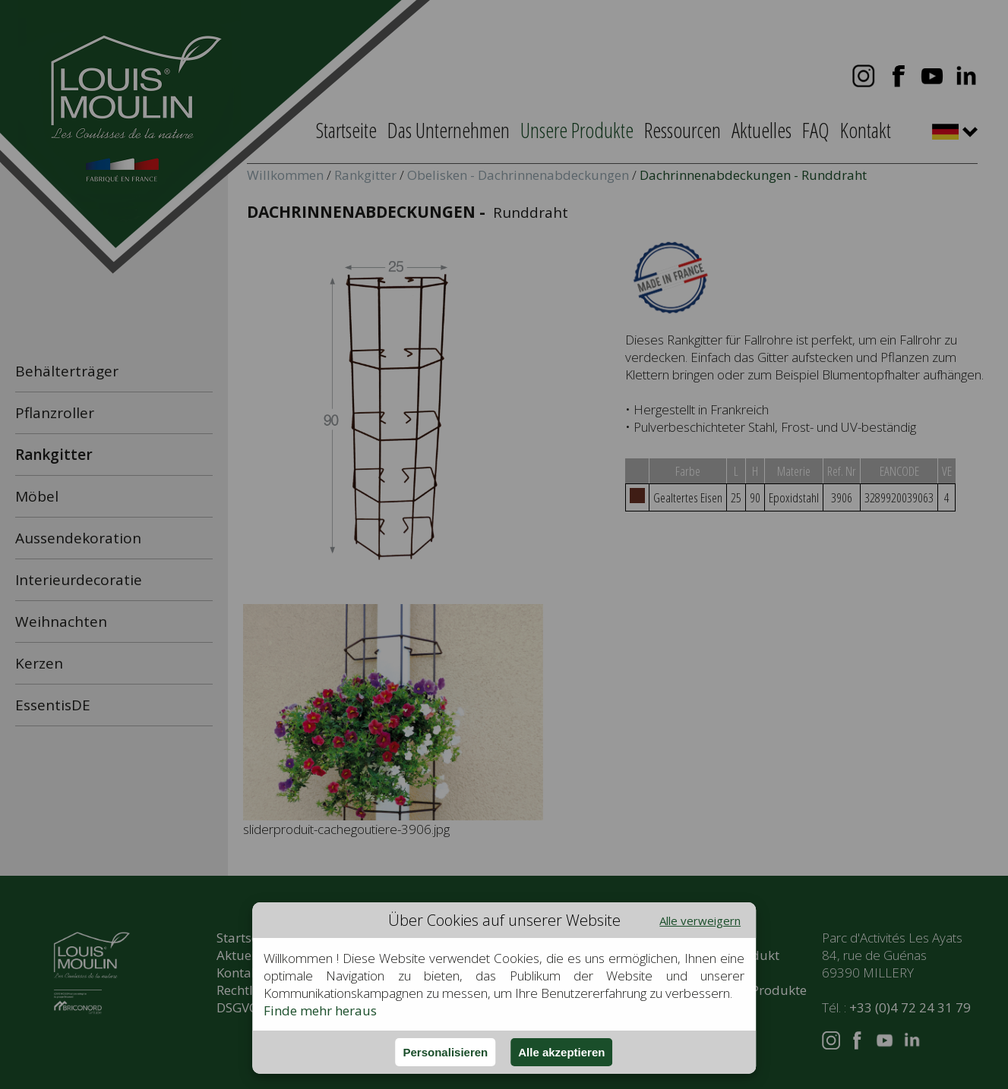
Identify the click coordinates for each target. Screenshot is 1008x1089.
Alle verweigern (700, 920)
